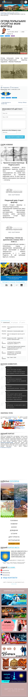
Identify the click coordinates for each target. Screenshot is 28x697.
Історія (14, 533)
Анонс (14, 527)
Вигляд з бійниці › (22, 102)
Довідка (14, 322)
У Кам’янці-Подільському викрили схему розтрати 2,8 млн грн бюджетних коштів (16, 348)
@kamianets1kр (5, 572)
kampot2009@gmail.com (18, 556)
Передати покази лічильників (13, 282)
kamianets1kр (5, 570)
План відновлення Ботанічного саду (15, 327)
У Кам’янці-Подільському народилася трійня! (14, 343)
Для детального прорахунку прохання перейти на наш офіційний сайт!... (17, 379)
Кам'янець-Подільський (7, 442)
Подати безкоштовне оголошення (14, 278)
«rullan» (14, 583)
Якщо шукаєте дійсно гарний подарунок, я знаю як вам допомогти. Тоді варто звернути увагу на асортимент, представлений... (17, 395)
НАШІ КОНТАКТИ (10, 578)
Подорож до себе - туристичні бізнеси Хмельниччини (15, 338)
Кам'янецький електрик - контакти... (16, 387)
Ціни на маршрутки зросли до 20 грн (16, 334)
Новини (14, 524)
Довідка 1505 (14, 543)
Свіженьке (5, 322)
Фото (16, 13)
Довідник (14, 530)
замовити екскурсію (6, 447)
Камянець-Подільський (7, 13)
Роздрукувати (5, 87)
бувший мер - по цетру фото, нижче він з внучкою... (17, 405)
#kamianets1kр (5, 575)
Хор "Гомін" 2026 (11, 357)
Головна (14, 520)
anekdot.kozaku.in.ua (12, 417)
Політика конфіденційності (10, 560)
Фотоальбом (14, 540)
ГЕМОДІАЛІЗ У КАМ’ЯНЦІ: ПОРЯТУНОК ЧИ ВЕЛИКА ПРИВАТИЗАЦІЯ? (14, 353)
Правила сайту (21, 560)
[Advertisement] (14, 302)
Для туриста (14, 537)
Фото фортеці (5, 14)
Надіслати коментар (15, 137)
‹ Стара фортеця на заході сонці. (6, 103)
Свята (22, 322)
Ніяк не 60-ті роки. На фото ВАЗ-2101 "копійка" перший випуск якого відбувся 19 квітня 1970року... (17, 370)
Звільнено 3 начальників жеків (15, 331)
